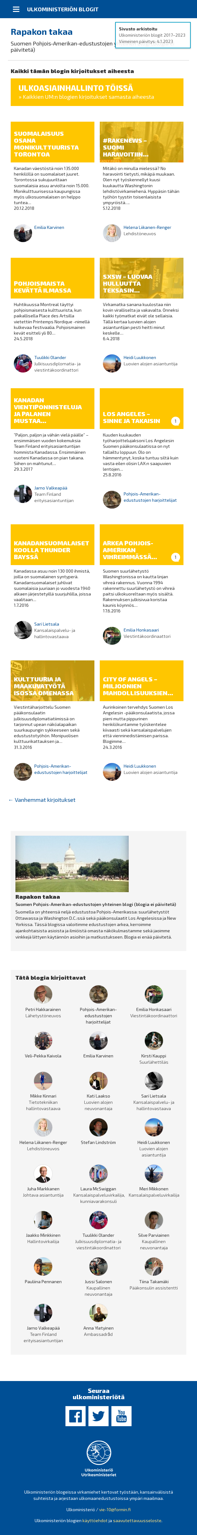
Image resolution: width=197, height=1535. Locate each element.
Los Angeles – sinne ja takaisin (131, 417)
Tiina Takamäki (154, 1281)
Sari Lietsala (46, 624)
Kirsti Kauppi (153, 1055)
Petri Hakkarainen (43, 1009)
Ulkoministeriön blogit (62, 9)
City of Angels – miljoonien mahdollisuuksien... (138, 685)
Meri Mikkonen (153, 1188)
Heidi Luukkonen (140, 357)
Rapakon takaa (42, 31)
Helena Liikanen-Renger (147, 227)
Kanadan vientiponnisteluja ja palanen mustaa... (48, 410)
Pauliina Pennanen (43, 1281)
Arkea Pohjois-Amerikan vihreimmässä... (130, 549)
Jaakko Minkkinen (43, 1235)
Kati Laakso (98, 1095)
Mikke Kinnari (43, 1095)
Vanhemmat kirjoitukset (42, 799)
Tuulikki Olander (50, 357)
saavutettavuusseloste (137, 1520)
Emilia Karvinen (49, 227)
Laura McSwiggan (98, 1188)
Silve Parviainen (153, 1235)
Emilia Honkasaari (141, 630)
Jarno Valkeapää (50, 487)
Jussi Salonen (98, 1281)
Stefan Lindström (98, 1142)
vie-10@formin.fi (115, 1509)
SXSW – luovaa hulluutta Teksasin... (127, 283)
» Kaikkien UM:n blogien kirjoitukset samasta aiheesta (86, 96)
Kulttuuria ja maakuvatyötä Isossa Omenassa (44, 685)
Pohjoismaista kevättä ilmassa (42, 286)
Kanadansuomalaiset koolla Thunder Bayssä (51, 549)
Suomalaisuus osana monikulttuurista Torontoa (46, 144)
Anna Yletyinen (98, 1328)
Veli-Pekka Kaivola (43, 1055)
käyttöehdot (95, 1520)
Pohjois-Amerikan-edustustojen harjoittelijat (98, 1015)
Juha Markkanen (43, 1188)
